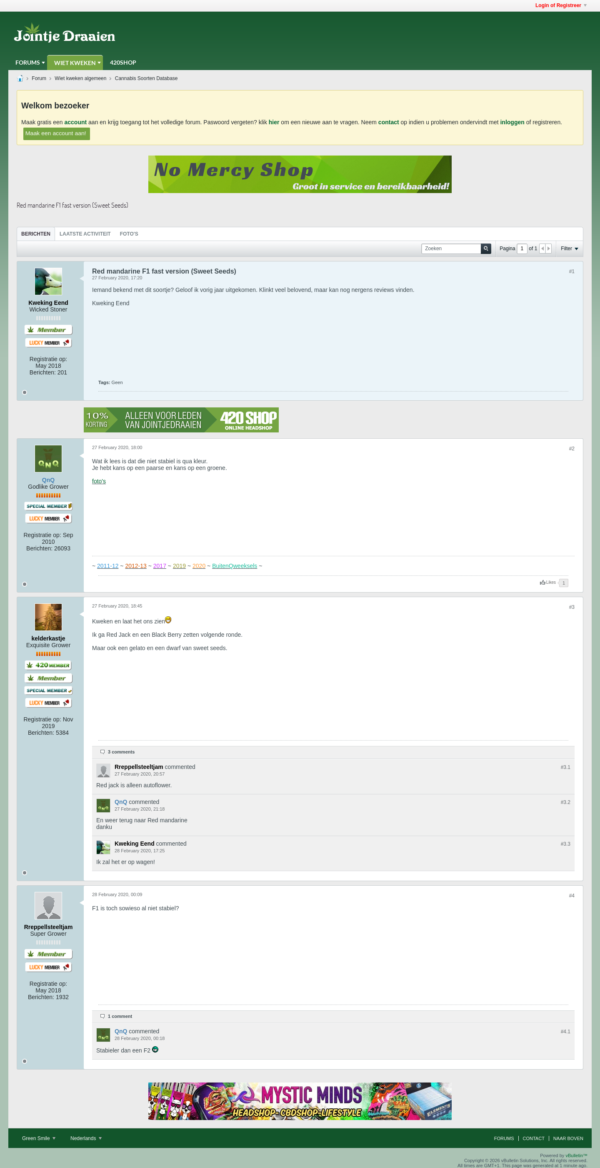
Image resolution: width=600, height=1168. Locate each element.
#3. (565, 767)
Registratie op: (48, 359)
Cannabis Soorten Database (146, 78)
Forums (27, 62)
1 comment (120, 1016)
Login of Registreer (561, 5)
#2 (572, 449)
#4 (572, 896)
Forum (39, 78)
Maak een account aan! (55, 133)
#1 (572, 271)
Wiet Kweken (75, 62)
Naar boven (568, 1138)
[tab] (36, 234)
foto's (99, 481)
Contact (534, 1138)
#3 (572, 607)
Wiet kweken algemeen (80, 78)
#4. (565, 1032)
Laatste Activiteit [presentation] (85, 234)
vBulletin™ (576, 1155)
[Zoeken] (456, 249)
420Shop (123, 62)
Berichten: (43, 372)
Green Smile (38, 1138)
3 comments (121, 751)
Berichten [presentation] (35, 234)
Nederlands (86, 1138)
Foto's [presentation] (129, 234)
